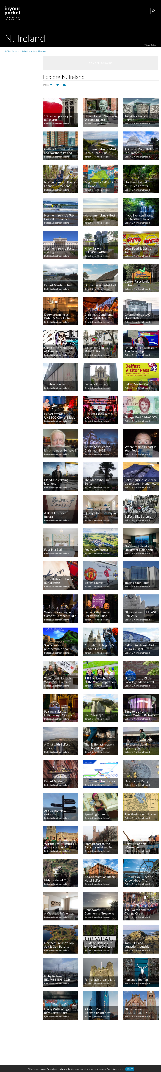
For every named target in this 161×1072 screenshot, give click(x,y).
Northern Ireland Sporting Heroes (136, 746)
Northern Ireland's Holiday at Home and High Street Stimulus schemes (139, 548)
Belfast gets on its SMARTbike (96, 349)
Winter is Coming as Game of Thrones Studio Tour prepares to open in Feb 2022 (60, 614)
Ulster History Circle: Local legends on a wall (139, 680)
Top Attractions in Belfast (136, 118)
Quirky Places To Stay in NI (100, 515)
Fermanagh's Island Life (99, 979)
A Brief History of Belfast (56, 515)
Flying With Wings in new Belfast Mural (58, 1011)
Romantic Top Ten (136, 979)
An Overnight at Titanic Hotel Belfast (99, 879)
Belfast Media (53, 781)
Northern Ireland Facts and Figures (59, 250)
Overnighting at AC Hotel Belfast (137, 316)
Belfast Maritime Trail (58, 285)
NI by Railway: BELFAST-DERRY (136, 1011)
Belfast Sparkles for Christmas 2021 (97, 449)
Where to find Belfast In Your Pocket (140, 449)
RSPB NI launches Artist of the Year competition (100, 680)
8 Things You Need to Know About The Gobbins (139, 879)
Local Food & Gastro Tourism (138, 250)
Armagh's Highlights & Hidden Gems (99, 647)
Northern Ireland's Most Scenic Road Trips (100, 151)
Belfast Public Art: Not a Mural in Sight (140, 647)
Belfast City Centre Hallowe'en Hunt (97, 614)
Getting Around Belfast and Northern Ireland (59, 151)
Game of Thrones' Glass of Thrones (59, 349)
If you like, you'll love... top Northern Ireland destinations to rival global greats (139, 217)
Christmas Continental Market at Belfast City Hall (99, 316)
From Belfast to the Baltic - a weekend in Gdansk (98, 845)
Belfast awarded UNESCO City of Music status (59, 416)
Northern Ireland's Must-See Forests (137, 184)
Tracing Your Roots (137, 582)
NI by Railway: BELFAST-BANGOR (57, 978)
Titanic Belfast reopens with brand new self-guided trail (99, 746)
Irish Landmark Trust (57, 880)
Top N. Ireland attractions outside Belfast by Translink (137, 945)
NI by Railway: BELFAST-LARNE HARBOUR (95, 250)
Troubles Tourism (55, 384)
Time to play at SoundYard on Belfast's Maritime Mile (140, 713)
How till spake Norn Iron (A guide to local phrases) (100, 118)
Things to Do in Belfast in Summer (140, 151)
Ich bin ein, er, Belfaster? (60, 450)
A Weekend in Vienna (58, 913)
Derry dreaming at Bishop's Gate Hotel (57, 316)
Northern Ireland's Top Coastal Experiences (59, 217)
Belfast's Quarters (96, 384)
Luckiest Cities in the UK (98, 416)
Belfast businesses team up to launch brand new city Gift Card (140, 482)
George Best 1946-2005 (141, 417)
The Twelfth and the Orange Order (138, 912)
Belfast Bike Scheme (138, 516)
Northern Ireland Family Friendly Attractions (60, 184)
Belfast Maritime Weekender (136, 845)
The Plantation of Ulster (140, 814)
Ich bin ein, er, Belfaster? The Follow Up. (141, 349)
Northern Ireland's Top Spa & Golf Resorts (59, 945)
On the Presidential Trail (100, 285)
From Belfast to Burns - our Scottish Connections (59, 581)
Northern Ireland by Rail (100, 781)
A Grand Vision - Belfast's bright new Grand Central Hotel (97, 1011)
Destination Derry (136, 781)
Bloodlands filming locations (56, 482)
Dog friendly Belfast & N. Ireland (99, 184)
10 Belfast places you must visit (58, 118)
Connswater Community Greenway (99, 912)
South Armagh (93, 715)
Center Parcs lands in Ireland (138, 283)
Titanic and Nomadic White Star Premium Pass (58, 680)
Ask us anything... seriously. (55, 812)
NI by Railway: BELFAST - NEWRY (140, 614)
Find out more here (115, 1069)
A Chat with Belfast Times (57, 746)
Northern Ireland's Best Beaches (99, 217)
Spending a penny (96, 814)
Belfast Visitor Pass (137, 384)
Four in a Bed (53, 549)
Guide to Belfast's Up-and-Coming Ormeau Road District (99, 945)
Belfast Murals (93, 582)
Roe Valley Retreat (96, 549)
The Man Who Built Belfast (97, 482)
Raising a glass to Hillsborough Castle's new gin (58, 713)
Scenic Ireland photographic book (56, 647)
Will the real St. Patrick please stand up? (59, 845)
